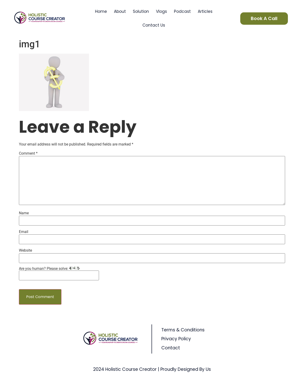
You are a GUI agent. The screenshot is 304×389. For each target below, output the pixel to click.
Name (24, 213)
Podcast (182, 11)
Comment (28, 153)
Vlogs (161, 11)
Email (23, 232)
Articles (205, 11)
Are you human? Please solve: (59, 273)
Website (25, 250)
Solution (141, 11)
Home (101, 11)
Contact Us (153, 25)
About (120, 11)
